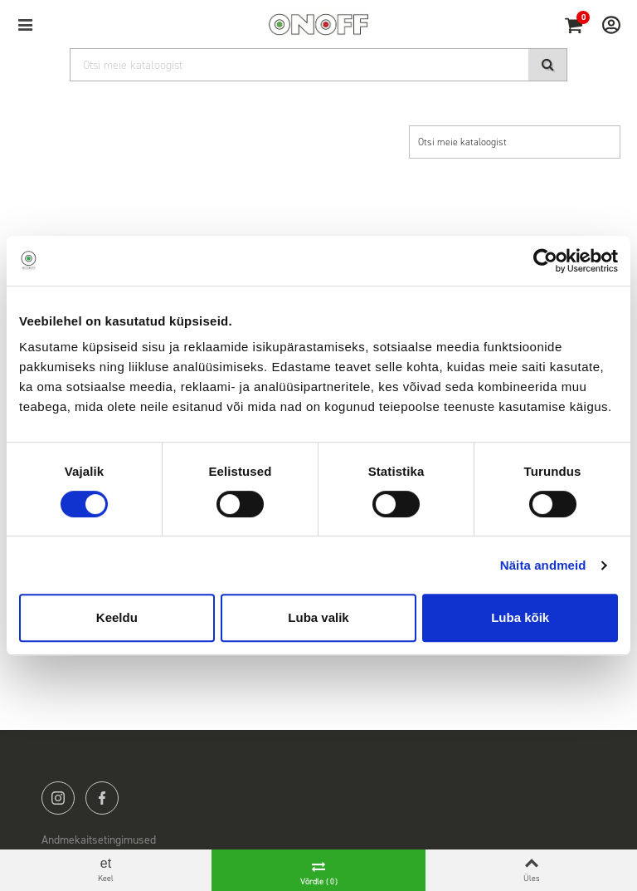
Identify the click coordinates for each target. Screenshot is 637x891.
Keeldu (117, 617)
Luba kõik (520, 617)
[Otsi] (318, 65)
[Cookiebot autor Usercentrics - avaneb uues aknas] (545, 260)
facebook (102, 798)
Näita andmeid (543, 565)
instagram (58, 798)
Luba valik (318, 617)
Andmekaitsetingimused (98, 840)
